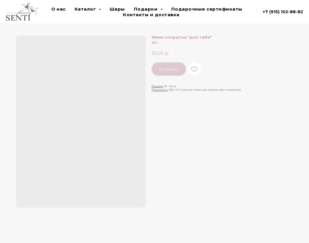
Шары (117, 9)
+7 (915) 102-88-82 (283, 11)
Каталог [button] (86, 9)
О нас (58, 9)
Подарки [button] (146, 9)
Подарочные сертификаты (206, 9)
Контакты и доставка (151, 14)
